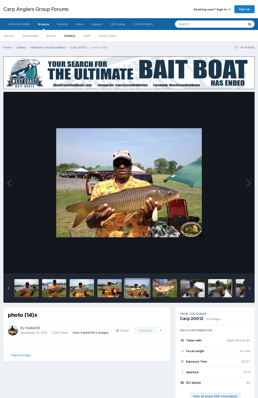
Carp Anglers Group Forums (35, 9)
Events (51, 36)
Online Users (107, 36)
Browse (43, 26)
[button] (8, 288)
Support (97, 24)
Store (79, 24)
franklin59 (32, 328)
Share (122, 330)
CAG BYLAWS (143, 24)
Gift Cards (118, 24)
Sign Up (244, 9)
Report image (21, 355)
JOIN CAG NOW (19, 24)
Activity (62, 24)
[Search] (197, 24)
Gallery (69, 36)
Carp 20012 (191, 318)
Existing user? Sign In (212, 9)
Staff (86, 36)
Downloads (30, 36)
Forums (9, 36)
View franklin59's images (91, 332)
